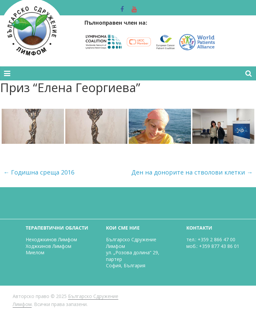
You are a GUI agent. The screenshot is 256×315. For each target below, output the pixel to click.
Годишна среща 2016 (38, 172)
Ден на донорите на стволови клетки (192, 172)
